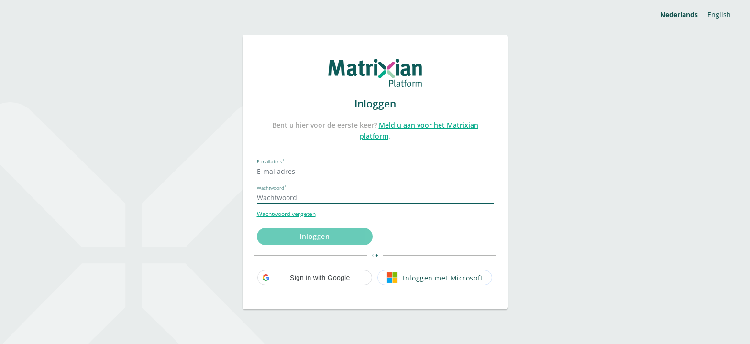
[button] (314, 277)
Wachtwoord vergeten (286, 214)
